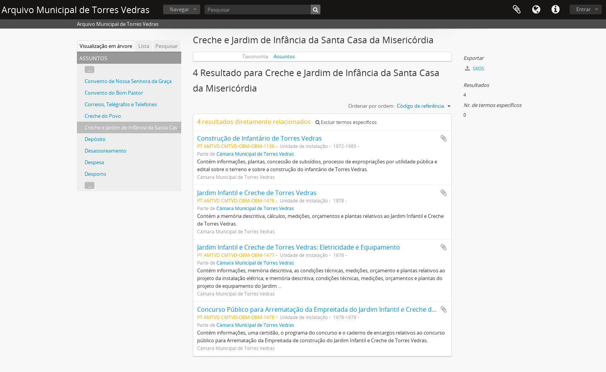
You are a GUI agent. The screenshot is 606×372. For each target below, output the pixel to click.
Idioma (536, 9)
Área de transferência (516, 9)
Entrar (583, 9)
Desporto (95, 173)
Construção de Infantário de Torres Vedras (259, 138)
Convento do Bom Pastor (114, 92)
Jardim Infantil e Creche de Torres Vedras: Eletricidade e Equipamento (298, 247)
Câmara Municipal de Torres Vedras (255, 154)
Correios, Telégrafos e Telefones (121, 104)
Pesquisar (166, 45)
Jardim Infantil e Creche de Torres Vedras (257, 193)
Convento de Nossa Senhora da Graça (128, 81)
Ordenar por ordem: (371, 105)
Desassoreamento (105, 150)
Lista (143, 45)
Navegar (179, 9)
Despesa (94, 162)
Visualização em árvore (106, 45)
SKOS (474, 68)
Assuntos (284, 56)
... (89, 69)
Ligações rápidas (555, 9)
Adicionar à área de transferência (444, 138)
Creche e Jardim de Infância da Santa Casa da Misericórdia (150, 127)
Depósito (95, 139)
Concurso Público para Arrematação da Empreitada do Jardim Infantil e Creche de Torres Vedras (337, 309)
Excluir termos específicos (346, 122)
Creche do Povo (103, 115)
